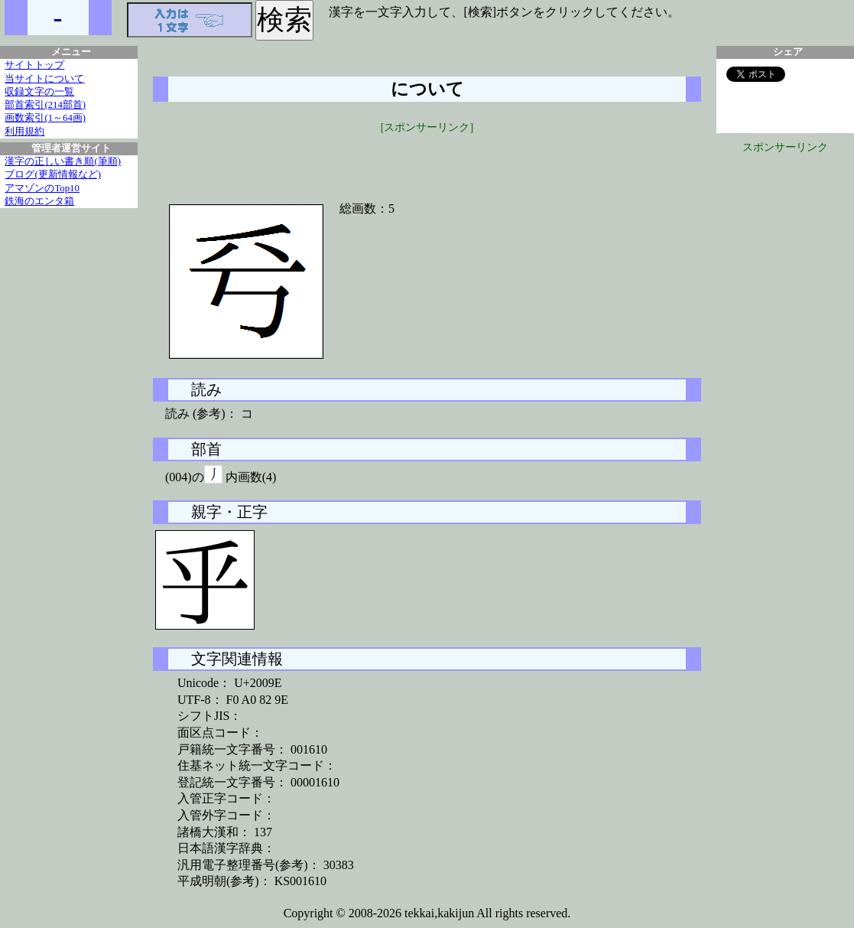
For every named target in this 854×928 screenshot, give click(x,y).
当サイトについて (44, 78)
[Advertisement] (427, 158)
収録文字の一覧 (39, 91)
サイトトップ (34, 65)
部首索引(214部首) (45, 104)
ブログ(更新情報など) (53, 174)
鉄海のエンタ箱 (39, 201)
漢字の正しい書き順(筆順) (63, 161)
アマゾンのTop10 (42, 188)
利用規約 (24, 131)
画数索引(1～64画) (45, 117)
